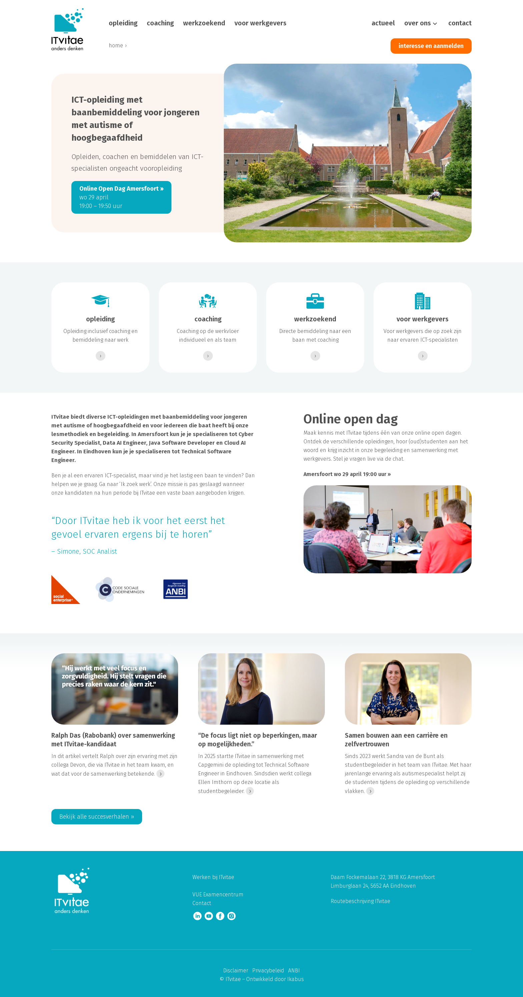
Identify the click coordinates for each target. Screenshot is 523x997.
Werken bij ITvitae (213, 877)
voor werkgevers (260, 23)
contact (460, 23)
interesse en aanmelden (431, 46)
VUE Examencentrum (217, 894)
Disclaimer (235, 970)
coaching (160, 23)
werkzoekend (204, 23)
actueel (383, 23)
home (116, 45)
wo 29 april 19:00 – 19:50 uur (121, 197)
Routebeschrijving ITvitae (360, 901)
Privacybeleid (268, 970)
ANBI (294, 970)
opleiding (123, 23)
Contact (201, 903)
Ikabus (295, 979)
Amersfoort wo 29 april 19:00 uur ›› (347, 474)
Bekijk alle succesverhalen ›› (96, 816)
